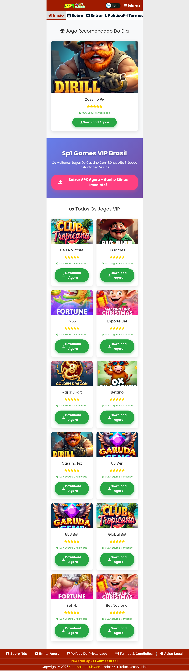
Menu (132, 6)
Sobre (75, 15)
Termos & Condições (134, 654)
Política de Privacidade (87, 654)
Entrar (94, 15)
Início (56, 15)
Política (114, 15)
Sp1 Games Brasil (104, 661)
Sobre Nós (16, 654)
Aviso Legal (171, 654)
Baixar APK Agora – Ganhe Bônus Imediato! (94, 182)
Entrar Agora (47, 654)
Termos (133, 15)
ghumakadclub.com (85, 667)
